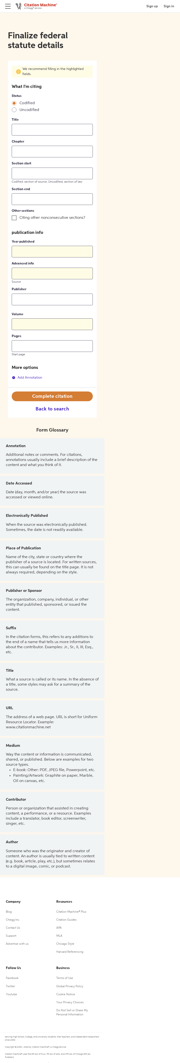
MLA (59, 936)
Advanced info (23, 263)
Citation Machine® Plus (71, 911)
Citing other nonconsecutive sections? (52, 218)
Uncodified (29, 110)
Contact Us (13, 928)
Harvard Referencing (69, 952)
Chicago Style (65, 944)
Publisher (19, 289)
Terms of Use (64, 978)
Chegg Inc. (13, 919)
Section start (21, 163)
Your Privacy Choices (70, 1002)
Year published (23, 241)
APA (59, 928)
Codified (27, 103)
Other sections (23, 211)
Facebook (12, 978)
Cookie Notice (65, 994)
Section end (21, 189)
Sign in (169, 6)
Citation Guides (66, 919)
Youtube (11, 994)
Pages (16, 336)
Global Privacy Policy (69, 986)
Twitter (10, 986)
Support (11, 936)
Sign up (152, 6)
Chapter (18, 141)
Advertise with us (17, 944)
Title (15, 119)
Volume (17, 314)
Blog (9, 911)
